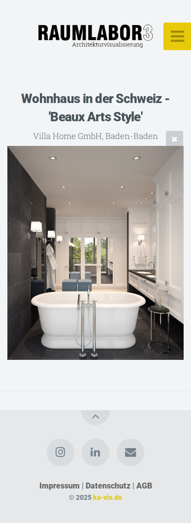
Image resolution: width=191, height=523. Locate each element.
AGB (144, 485)
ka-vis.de (107, 497)
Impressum (59, 485)
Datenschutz (108, 485)
